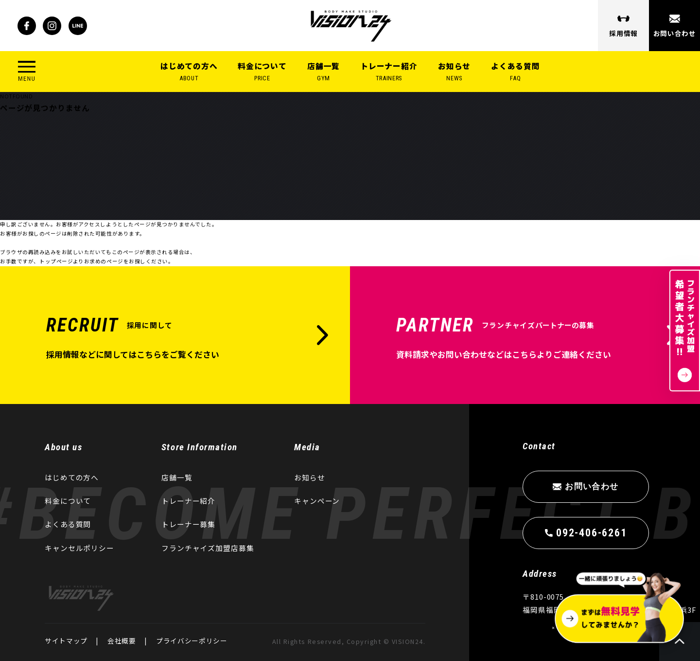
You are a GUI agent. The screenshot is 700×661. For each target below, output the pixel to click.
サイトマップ (66, 640)
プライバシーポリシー (192, 640)
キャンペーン (317, 501)
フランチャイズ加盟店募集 (207, 548)
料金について (262, 71)
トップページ (56, 263)
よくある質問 (515, 71)
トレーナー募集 (188, 524)
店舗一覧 (323, 71)
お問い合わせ (674, 33)
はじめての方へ (189, 71)
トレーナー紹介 (389, 71)
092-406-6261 (591, 532)
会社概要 (121, 640)
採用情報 (623, 33)
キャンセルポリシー (79, 548)
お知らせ (454, 71)
